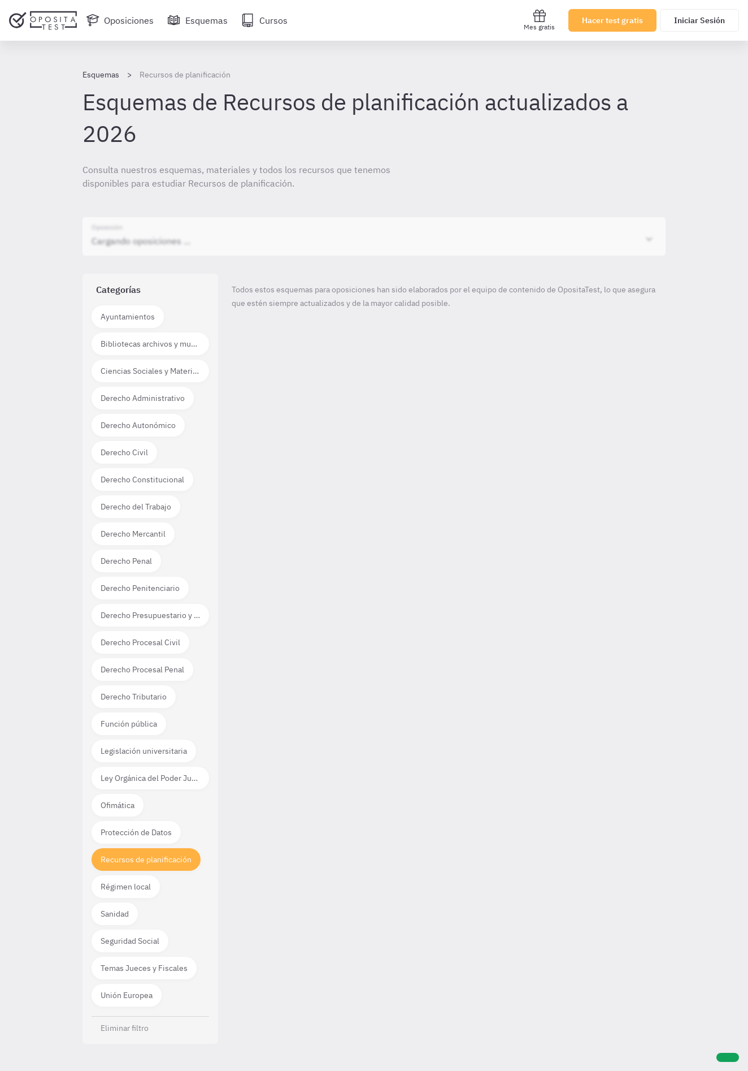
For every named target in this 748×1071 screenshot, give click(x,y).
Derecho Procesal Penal (142, 669)
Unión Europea (127, 995)
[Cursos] (264, 20)
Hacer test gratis (612, 20)
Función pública (129, 724)
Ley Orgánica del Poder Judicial (155, 778)
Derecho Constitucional (142, 479)
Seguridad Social (130, 941)
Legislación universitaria (144, 751)
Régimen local (126, 887)
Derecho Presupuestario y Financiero (155, 615)
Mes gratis (539, 20)
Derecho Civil (124, 452)
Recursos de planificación (146, 859)
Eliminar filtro (125, 1028)
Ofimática (117, 805)
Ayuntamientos (128, 317)
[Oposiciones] (119, 20)
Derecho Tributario (134, 697)
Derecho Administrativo (143, 398)
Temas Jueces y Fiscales (144, 968)
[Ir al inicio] (43, 20)
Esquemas (100, 75)
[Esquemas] (197, 20)
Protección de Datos (136, 832)
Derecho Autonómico (138, 425)
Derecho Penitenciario (140, 588)
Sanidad (115, 914)
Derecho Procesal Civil (140, 642)
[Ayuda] (727, 1057)
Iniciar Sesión (699, 20)
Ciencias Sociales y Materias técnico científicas (155, 371)
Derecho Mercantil (133, 534)
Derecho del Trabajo (136, 507)
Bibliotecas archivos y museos (154, 344)
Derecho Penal (126, 561)
